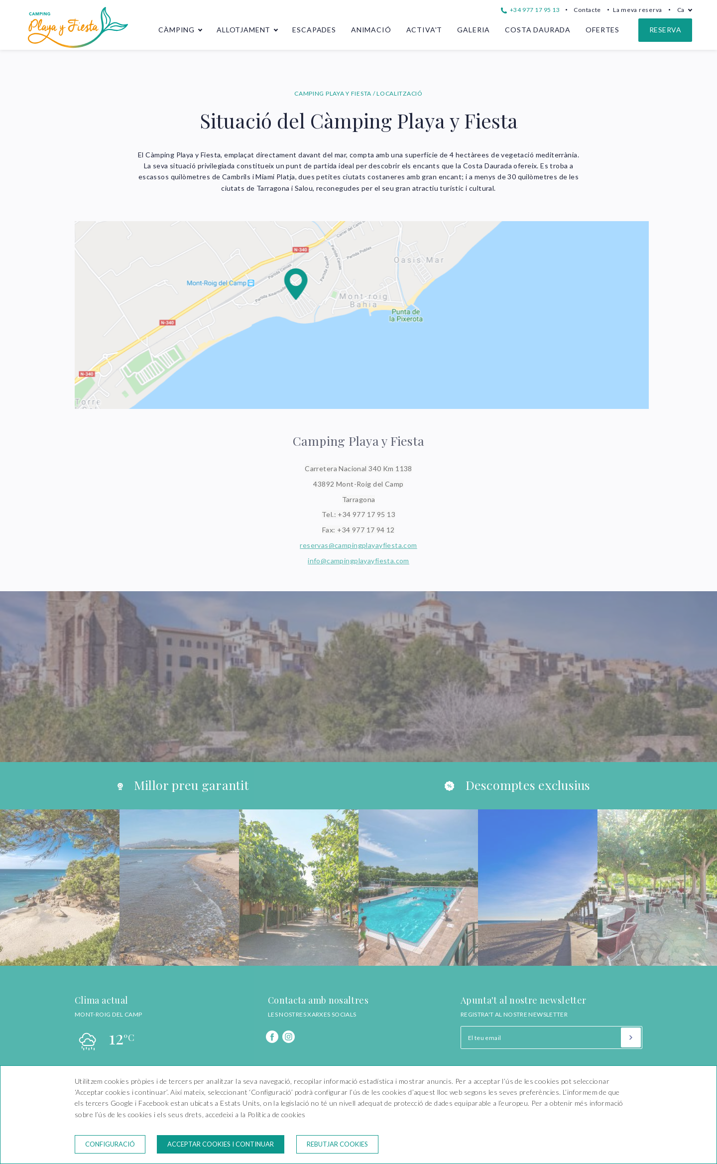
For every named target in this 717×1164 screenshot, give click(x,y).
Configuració (110, 1144)
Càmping (176, 29)
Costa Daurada (538, 29)
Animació (371, 29)
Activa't (424, 29)
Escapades (314, 29)
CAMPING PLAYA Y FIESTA (333, 93)
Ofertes (602, 29)
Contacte (587, 9)
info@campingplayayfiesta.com (358, 560)
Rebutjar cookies (337, 1144)
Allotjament (243, 29)
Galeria (473, 29)
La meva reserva (637, 9)
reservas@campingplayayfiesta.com (358, 545)
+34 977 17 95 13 (530, 9)
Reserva (665, 29)
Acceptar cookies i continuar (220, 1144)
